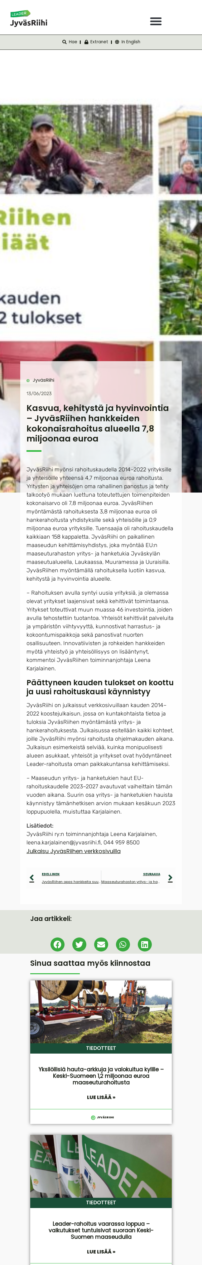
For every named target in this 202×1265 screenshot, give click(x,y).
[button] (156, 21)
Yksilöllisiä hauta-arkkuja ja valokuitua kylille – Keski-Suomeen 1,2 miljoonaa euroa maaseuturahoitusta (101, 1076)
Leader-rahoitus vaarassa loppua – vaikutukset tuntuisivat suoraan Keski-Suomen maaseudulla (101, 1230)
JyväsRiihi (43, 380)
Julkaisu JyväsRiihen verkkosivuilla (73, 851)
